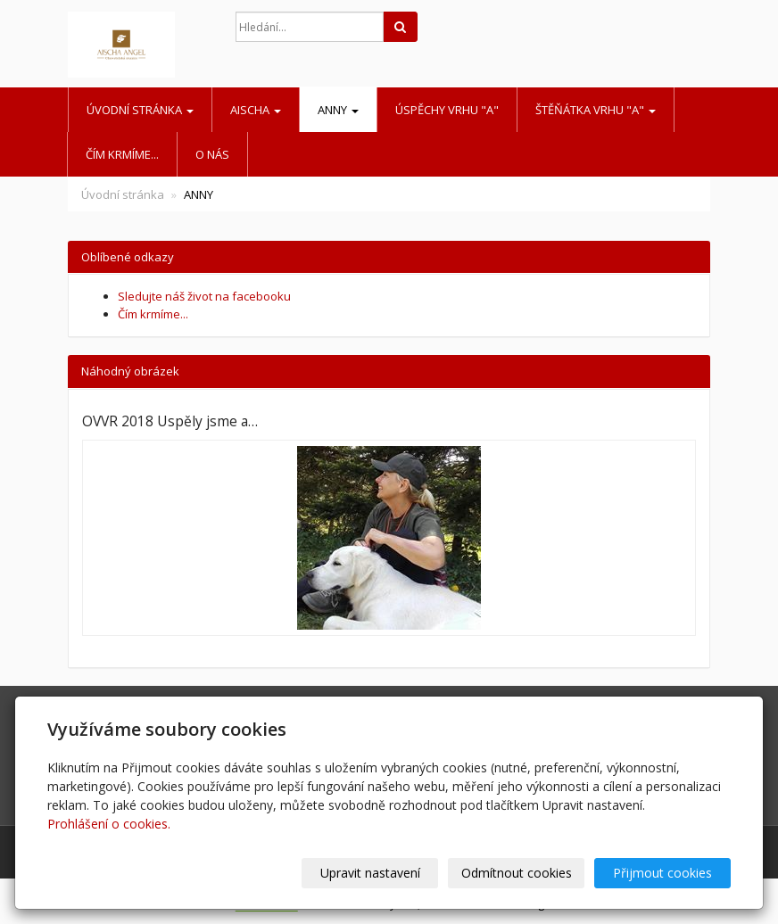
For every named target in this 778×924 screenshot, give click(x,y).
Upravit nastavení (370, 872)
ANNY (338, 110)
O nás (212, 154)
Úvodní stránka (140, 110)
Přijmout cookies (662, 872)
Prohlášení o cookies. (108, 823)
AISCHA (255, 110)
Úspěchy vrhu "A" (447, 110)
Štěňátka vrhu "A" (595, 110)
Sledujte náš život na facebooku (204, 296)
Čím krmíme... (122, 154)
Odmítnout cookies (516, 872)
